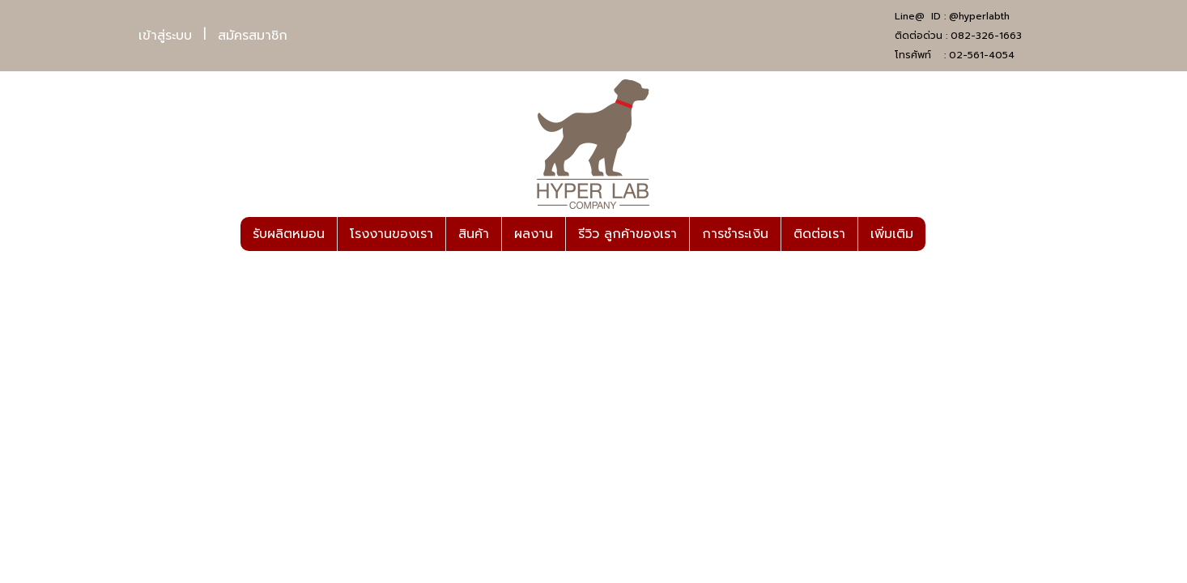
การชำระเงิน (735, 234)
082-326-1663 (986, 35)
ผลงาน (533, 234)
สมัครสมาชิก (252, 35)
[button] (940, 234)
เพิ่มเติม (891, 234)
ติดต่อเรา (819, 234)
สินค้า (473, 234)
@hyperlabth (979, 16)
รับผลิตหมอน (289, 234)
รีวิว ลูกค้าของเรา (627, 234)
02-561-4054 (982, 55)
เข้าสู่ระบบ (165, 35)
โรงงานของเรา (391, 234)
